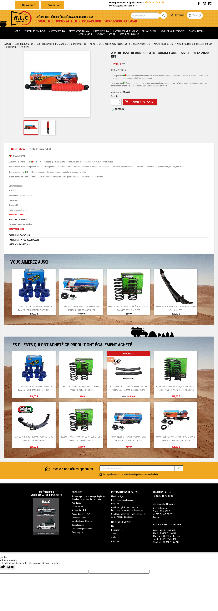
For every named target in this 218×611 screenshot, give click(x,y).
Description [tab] (18, 149)
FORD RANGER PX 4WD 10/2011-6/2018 (24, 239)
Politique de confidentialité (122, 500)
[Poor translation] (10, 567)
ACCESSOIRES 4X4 (57, 31)
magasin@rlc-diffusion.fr (164, 504)
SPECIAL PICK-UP (149, 31)
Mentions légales (118, 496)
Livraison (115, 504)
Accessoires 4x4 (79, 510)
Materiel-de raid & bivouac (82, 521)
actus (17, 31)
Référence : (116, 92)
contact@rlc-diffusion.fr (123, 5)
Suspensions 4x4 (79, 517)
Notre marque (85, 34)
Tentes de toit (77, 506)
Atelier (112, 34)
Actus (113, 533)
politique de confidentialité (147, 474)
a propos (115, 541)
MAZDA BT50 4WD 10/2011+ (19, 244)
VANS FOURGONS (196, 31)
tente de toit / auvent (35, 31)
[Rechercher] (145, 15)
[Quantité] (114, 102)
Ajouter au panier (139, 102)
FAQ (113, 526)
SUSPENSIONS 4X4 (101, 31)
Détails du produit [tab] (40, 149)
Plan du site (76, 503)
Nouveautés (29, 5)
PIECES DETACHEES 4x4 (79, 31)
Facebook (198, 3)
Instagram (210, 3)
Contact (101, 34)
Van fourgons (77, 532)
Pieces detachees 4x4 (81, 514)
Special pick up (78, 525)
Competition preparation (82, 528)
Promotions (54, 5)
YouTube (204, 3)
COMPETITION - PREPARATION (173, 31)
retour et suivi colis (129, 34)
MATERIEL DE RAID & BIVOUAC (125, 31)
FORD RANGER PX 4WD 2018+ (20, 235)
